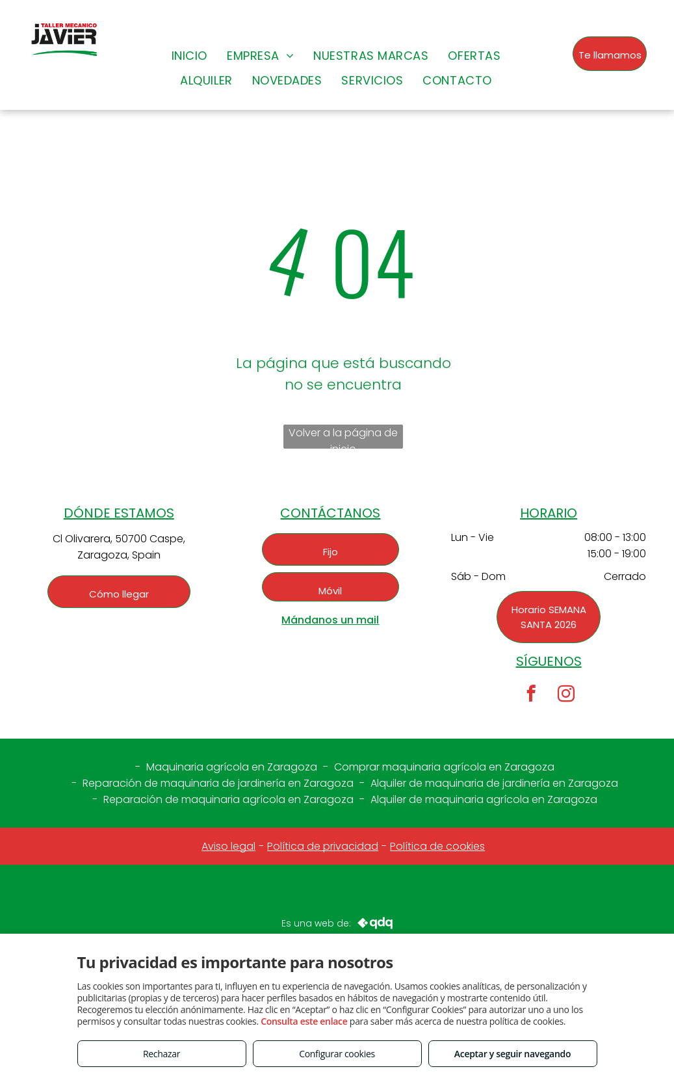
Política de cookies (437, 846)
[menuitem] (189, 55)
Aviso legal (228, 846)
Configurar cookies (337, 1053)
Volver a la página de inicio (343, 437)
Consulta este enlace (304, 1021)
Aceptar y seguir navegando (512, 1053)
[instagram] (566, 696)
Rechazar (161, 1053)
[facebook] (531, 696)
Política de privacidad (322, 846)
